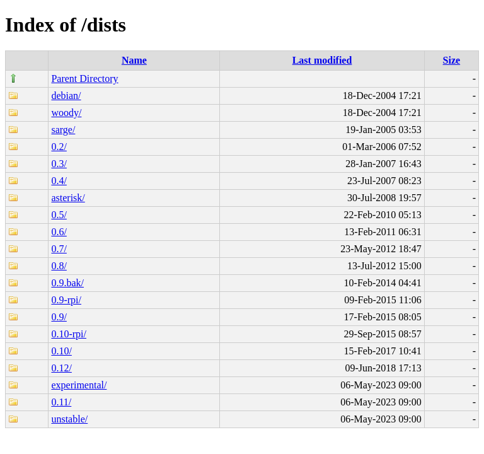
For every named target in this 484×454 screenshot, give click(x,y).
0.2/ (58, 146)
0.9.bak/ (67, 282)
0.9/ (58, 316)
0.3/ (58, 163)
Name (134, 60)
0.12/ (61, 368)
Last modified (322, 60)
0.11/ (61, 402)
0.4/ (58, 180)
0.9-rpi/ (66, 299)
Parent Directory (84, 78)
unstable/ (69, 419)
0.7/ (58, 248)
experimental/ (79, 385)
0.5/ (58, 214)
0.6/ (58, 231)
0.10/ (61, 351)
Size (452, 60)
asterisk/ (67, 197)
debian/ (66, 95)
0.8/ (58, 265)
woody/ (66, 112)
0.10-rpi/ (68, 334)
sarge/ (63, 129)
